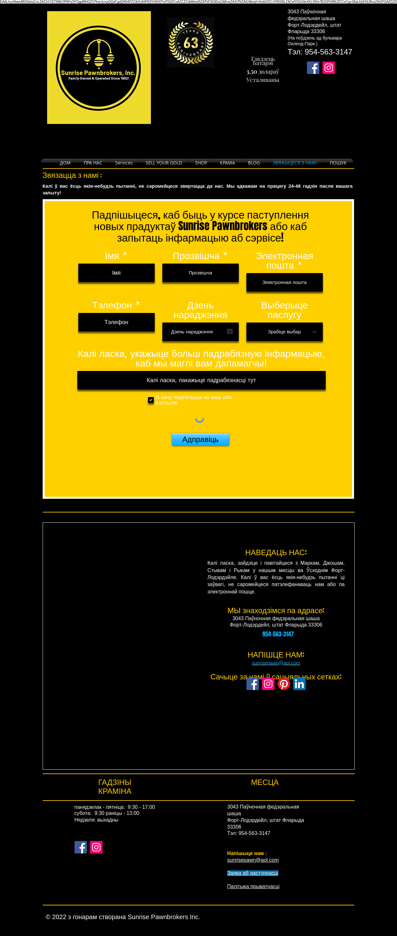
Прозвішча (196, 255)
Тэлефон (112, 305)
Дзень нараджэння (200, 309)
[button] (201, 163)
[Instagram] (268, 684)
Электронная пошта (284, 260)
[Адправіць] (200, 439)
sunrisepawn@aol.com (276, 662)
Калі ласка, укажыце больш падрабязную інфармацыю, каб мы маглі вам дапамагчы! (201, 358)
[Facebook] (252, 684)
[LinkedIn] (299, 684)
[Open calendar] (229, 331)
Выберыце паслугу (284, 309)
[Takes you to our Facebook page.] (313, 68)
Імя (112, 255)
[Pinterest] (284, 684)
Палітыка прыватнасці (253, 886)
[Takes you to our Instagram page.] (329, 68)
